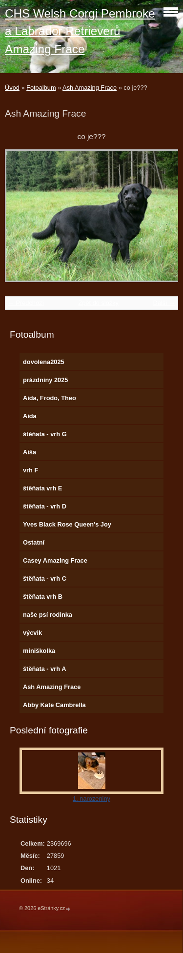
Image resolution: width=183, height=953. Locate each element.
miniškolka (39, 650)
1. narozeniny (91, 798)
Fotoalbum (41, 87)
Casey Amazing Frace (55, 560)
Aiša (29, 452)
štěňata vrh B (42, 596)
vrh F (30, 470)
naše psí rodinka (47, 614)
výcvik (32, 632)
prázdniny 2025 (45, 380)
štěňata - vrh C (44, 578)
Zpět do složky (98, 302)
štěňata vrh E (42, 488)
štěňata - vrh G (45, 434)
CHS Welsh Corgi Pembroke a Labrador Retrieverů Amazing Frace (80, 31)
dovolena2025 (43, 361)
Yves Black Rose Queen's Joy (67, 524)
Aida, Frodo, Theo (49, 398)
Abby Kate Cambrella (54, 705)
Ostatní (33, 542)
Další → (164, 302)
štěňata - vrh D (44, 506)
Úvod (12, 87)
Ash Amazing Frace (89, 87)
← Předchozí (26, 302)
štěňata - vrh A (44, 668)
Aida (30, 416)
